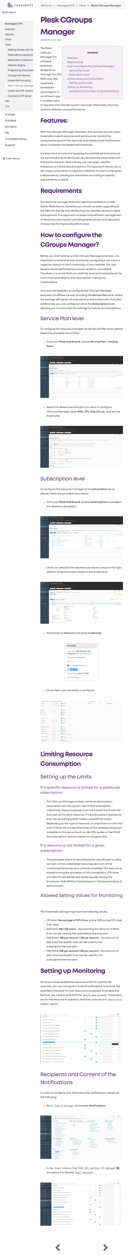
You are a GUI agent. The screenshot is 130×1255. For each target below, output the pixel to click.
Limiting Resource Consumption (85, 79)
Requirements (75, 62)
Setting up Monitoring (79, 87)
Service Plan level (79, 71)
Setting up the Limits (80, 83)
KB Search (9, 12)
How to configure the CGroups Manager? (91, 66)
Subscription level (79, 75)
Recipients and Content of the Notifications (93, 91)
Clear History (11, 159)
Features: (72, 58)
